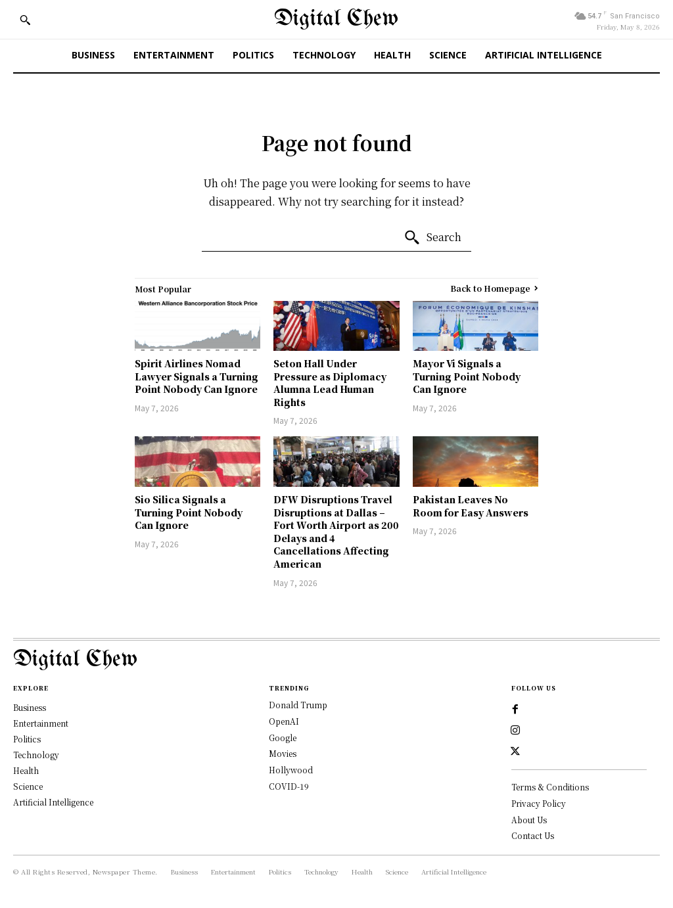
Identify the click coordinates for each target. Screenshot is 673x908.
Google (282, 737)
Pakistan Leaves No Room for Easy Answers (470, 506)
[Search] (432, 238)
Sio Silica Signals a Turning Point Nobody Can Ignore (189, 512)
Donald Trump (298, 704)
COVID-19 (289, 786)
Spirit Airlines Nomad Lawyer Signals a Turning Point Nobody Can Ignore (196, 376)
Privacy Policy (538, 803)
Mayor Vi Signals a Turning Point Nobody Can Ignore (467, 376)
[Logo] (336, 660)
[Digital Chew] (336, 19)
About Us (529, 819)
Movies (282, 753)
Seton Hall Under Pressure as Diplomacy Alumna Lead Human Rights (329, 383)
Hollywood (291, 769)
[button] (25, 20)
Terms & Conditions (550, 786)
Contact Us (532, 835)
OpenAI (284, 721)
